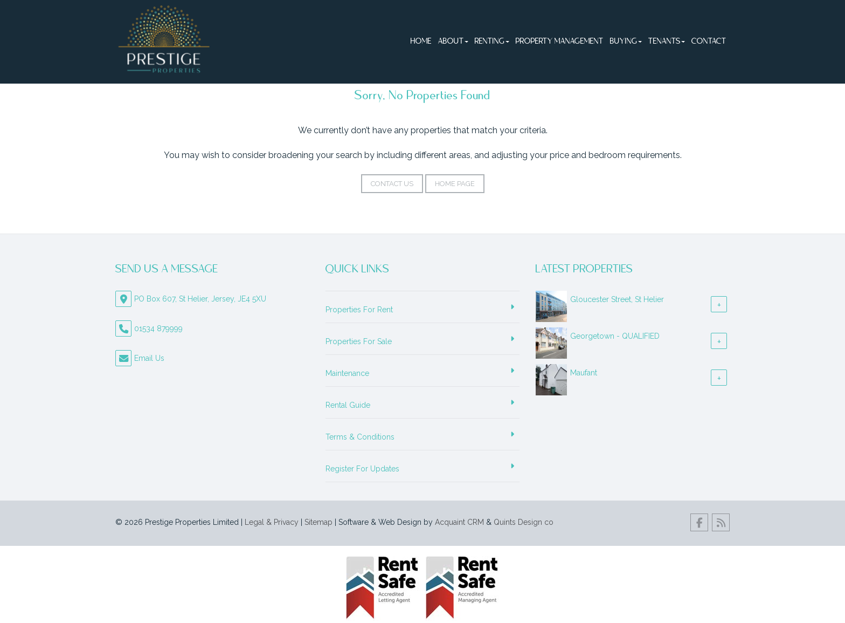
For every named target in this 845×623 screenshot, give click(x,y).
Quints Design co (523, 522)
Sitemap (318, 522)
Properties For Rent (359, 309)
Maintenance (347, 373)
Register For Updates (362, 468)
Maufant (583, 372)
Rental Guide (347, 405)
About (453, 41)
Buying (626, 41)
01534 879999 (158, 328)
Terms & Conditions (359, 437)
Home (421, 41)
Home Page (455, 184)
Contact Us (392, 184)
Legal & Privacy (272, 522)
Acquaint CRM (459, 522)
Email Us (149, 358)
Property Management (560, 41)
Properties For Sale (358, 341)
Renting (492, 41)
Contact (708, 41)
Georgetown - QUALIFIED (615, 336)
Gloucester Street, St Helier (617, 299)
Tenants (666, 41)
